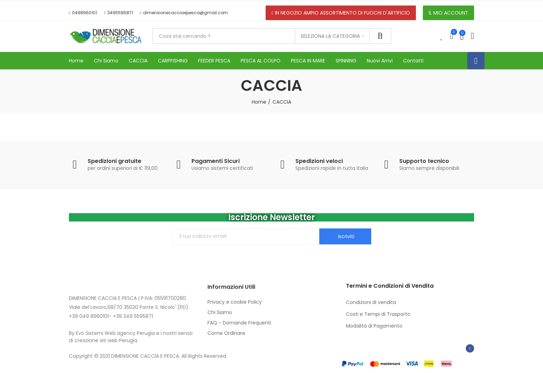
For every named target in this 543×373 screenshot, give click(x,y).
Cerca (380, 36)
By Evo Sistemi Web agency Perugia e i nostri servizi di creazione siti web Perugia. (131, 337)
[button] (83, 13)
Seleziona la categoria (330, 36)
